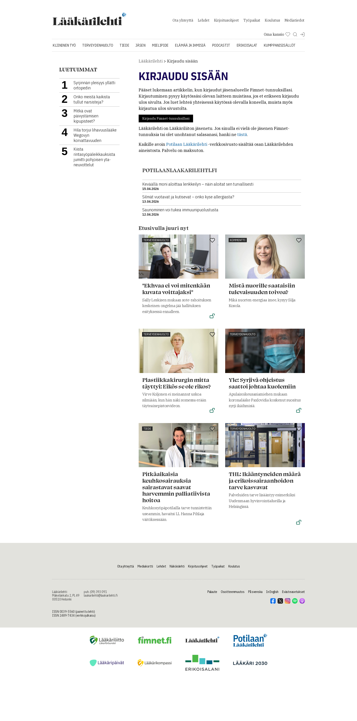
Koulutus (272, 21)
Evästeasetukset (293, 594)
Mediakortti (145, 569)
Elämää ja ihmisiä (190, 47)
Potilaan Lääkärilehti (186, 146)
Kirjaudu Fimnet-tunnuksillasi (165, 121)
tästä (242, 137)
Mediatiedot (294, 21)
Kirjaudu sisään (182, 63)
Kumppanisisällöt (280, 47)
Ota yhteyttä (183, 21)
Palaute (212, 594)
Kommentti (237, 242)
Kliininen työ (64, 47)
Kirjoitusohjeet (226, 21)
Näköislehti (177, 569)
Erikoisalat (247, 47)
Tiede (124, 47)
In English (272, 594)
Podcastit (221, 47)
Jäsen (140, 47)
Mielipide (160, 47)
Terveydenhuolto (97, 47)
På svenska (255, 594)
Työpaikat (251, 21)
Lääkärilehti (151, 63)
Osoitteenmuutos (233, 594)
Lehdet (203, 21)
